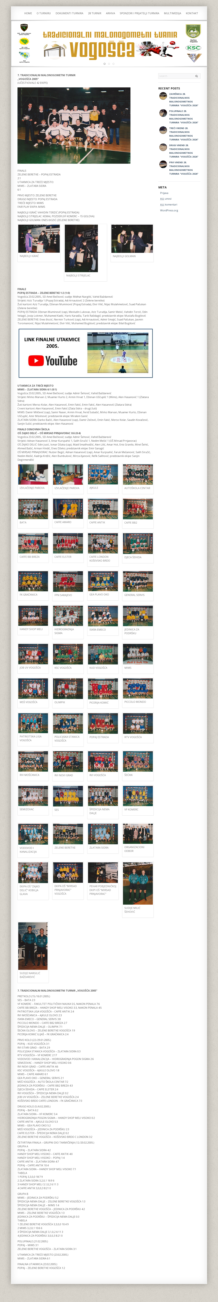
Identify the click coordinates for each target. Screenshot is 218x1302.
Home (28, 13)
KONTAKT (192, 13)
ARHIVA (110, 13)
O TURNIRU (44, 13)
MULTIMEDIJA (172, 13)
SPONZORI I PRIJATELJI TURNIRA (139, 13)
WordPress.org (169, 210)
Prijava (164, 193)
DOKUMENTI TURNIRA (69, 13)
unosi (165, 198)
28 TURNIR (94, 13)
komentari (168, 204)
